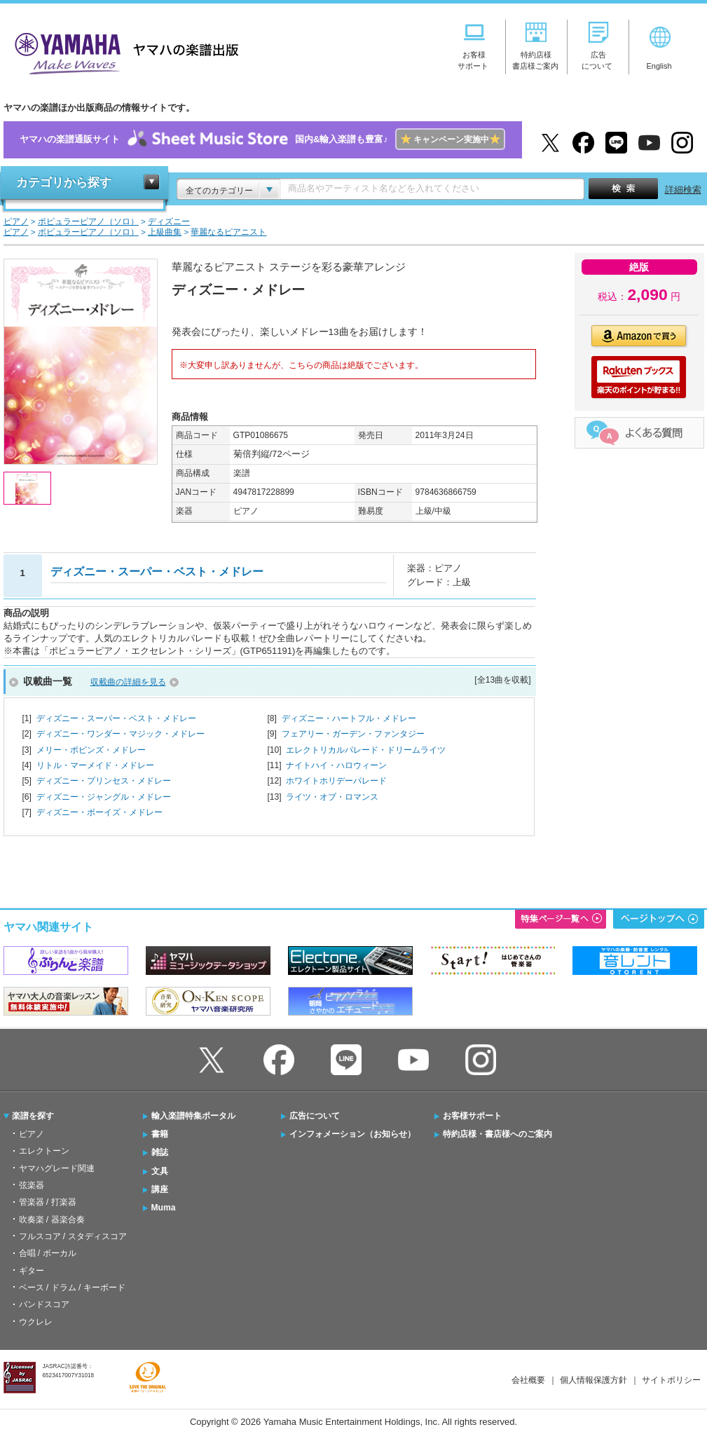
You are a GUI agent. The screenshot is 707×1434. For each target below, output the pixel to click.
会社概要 (528, 1380)
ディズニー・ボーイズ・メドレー (99, 812)
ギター (31, 1271)
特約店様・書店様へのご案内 (497, 1134)
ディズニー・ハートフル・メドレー (349, 718)
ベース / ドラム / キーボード (72, 1287)
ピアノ (31, 1134)
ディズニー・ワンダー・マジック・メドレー (120, 734)
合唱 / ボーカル (47, 1253)
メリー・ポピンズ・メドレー (91, 750)
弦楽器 (31, 1185)
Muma (163, 1208)
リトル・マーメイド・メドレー (95, 765)
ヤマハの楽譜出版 (123, 52)
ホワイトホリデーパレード (336, 781)
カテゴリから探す (63, 182)
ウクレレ (36, 1322)
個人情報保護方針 (593, 1380)
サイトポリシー (671, 1380)
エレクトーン (44, 1151)
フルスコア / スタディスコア (73, 1236)
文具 (159, 1171)
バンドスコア (44, 1304)
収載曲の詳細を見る (128, 682)
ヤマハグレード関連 (57, 1168)
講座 (159, 1189)
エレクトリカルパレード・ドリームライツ (366, 750)
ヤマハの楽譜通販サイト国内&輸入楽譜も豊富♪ (262, 139)
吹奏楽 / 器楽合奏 (52, 1219)
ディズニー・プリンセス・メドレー (103, 781)
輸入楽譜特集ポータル (193, 1116)
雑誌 (159, 1152)
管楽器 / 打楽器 (47, 1202)
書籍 (159, 1134)
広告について (314, 1116)
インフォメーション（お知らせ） (352, 1134)
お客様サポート (472, 1116)
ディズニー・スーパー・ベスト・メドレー (116, 718)
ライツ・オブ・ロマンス (332, 797)
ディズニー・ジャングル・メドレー (103, 797)
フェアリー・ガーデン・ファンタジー (353, 734)
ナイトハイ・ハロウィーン (336, 765)
